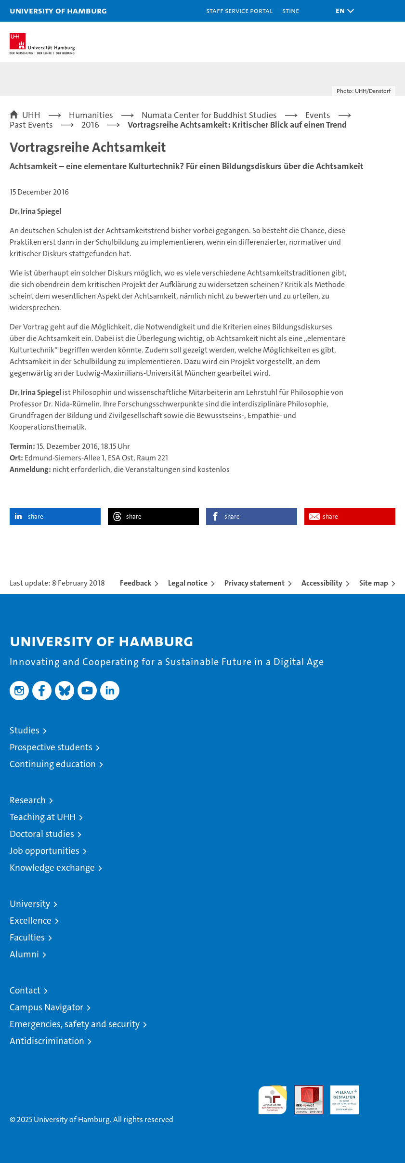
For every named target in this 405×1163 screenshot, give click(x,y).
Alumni (24, 954)
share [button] (35, 516)
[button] (342, 11)
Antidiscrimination (47, 1041)
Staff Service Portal (239, 10)
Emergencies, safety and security (75, 1024)
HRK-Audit (339, 1095)
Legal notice (188, 583)
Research (28, 800)
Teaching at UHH (43, 817)
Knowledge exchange (52, 868)
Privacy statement (254, 583)
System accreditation (380, 1095)
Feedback (135, 583)
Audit (303, 1090)
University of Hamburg (58, 10)
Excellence (31, 921)
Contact (25, 990)
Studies (24, 730)
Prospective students (51, 747)
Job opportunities (44, 851)
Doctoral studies (42, 834)
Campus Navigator (46, 1007)
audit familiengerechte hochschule (272, 1099)
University (30, 904)
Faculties (27, 937)
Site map (373, 583)
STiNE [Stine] (290, 10)
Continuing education (53, 764)
